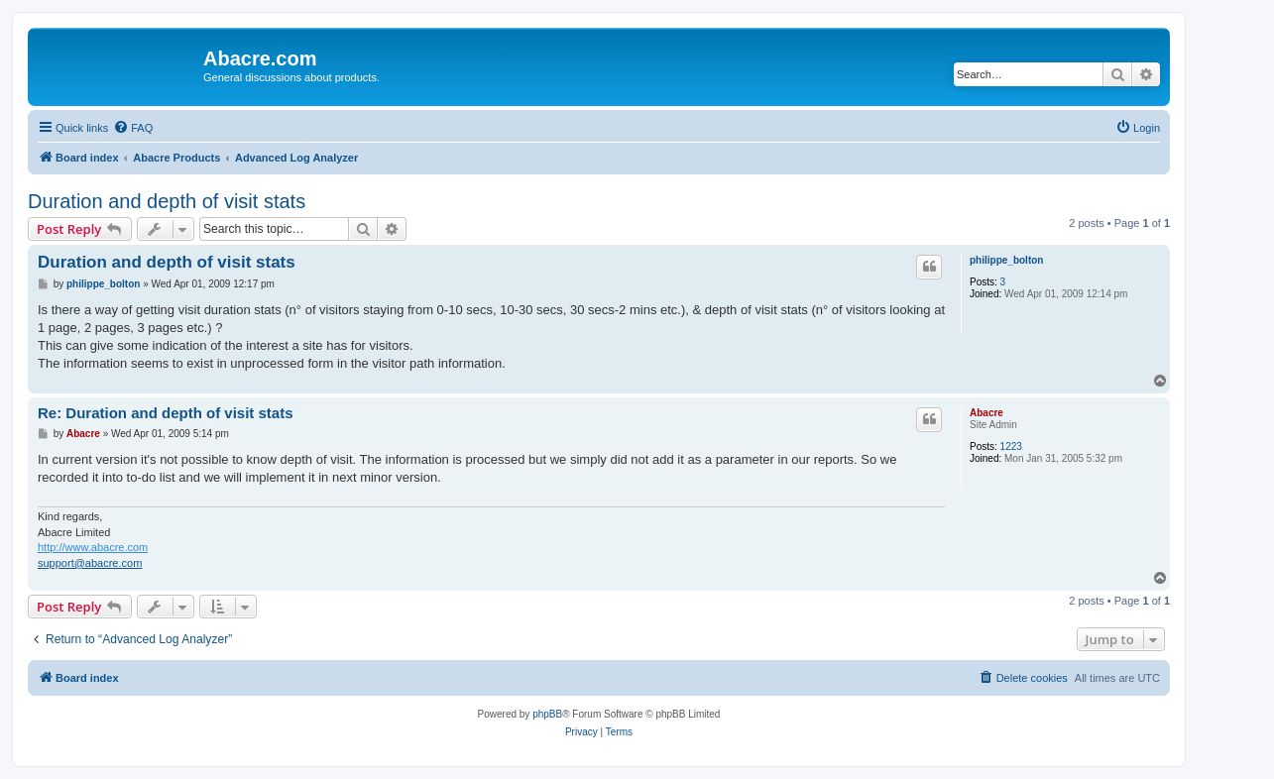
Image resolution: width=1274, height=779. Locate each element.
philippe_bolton (1006, 260)
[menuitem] (133, 128)
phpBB (547, 714)
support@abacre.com (90, 563)
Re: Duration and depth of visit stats (165, 412)
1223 (1011, 446)
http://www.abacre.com (93, 547)
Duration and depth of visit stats (166, 201)
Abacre (986, 412)
